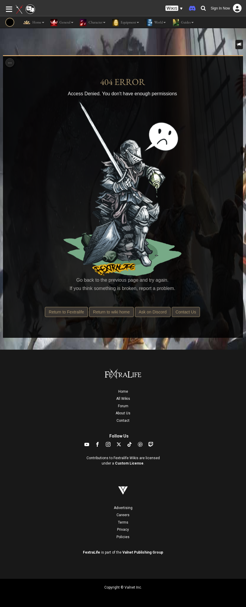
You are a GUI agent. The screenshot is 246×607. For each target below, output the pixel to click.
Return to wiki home (111, 312)
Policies (123, 537)
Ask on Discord (153, 312)
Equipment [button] (125, 22)
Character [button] (92, 22)
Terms (123, 522)
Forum (123, 406)
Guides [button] (183, 22)
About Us (123, 413)
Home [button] (33, 22)
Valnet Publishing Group (142, 552)
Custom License (129, 463)
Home (123, 391)
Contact (123, 421)
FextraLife (91, 552)
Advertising (123, 508)
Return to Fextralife (66, 312)
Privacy (123, 529)
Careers (123, 515)
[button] (174, 8)
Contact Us (186, 312)
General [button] (61, 22)
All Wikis (123, 399)
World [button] (155, 22)
